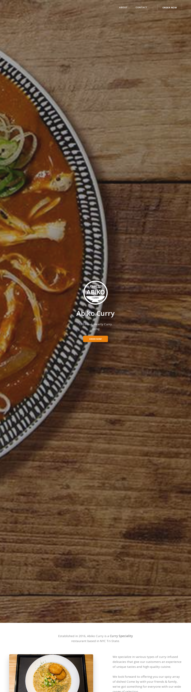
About (123, 7)
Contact (141, 7)
